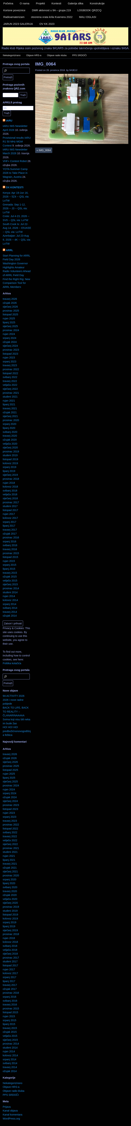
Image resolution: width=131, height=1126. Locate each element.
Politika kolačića (12, 663)
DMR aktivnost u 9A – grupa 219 (51, 10)
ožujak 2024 (10, 342)
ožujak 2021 (10, 412)
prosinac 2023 (11, 349)
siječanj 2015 (10, 584)
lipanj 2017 (9, 525)
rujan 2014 (9, 596)
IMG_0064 (45, 64)
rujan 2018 (9, 482)
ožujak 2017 (10, 533)
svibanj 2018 (10, 490)
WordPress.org (11, 1118)
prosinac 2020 (11, 420)
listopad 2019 (10, 459)
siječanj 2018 (10, 498)
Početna (8, 3)
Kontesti (56, 3)
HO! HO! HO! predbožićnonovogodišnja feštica (17, 731)
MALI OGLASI (87, 16)
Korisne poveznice (14, 10)
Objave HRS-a (33, 55)
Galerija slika (75, 3)
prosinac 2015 (11, 553)
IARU (9, 120)
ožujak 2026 (10, 302)
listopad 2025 (10, 314)
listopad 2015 (10, 557)
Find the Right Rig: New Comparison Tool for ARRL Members (16, 283)
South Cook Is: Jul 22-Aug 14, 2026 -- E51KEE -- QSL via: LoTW (17, 228)
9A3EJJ (73, 70)
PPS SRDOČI (79, 55)
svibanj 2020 (10, 431)
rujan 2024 (9, 334)
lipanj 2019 (9, 471)
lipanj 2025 (9, 322)
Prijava (7, 1106)
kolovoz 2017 (10, 517)
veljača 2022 (10, 384)
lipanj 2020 (9, 428)
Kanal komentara (12, 1114)
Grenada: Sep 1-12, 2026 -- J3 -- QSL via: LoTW (15, 208)
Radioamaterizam (14, 16)
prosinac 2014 (11, 588)
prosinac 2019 (11, 451)
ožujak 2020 (10, 439)
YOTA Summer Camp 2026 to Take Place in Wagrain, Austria (15, 173)
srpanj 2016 (9, 541)
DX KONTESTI (14, 187)
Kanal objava (10, 1110)
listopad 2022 (10, 373)
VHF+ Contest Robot (15, 161)
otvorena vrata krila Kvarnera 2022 (51, 16)
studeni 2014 (10, 592)
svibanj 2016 (10, 545)
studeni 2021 (10, 396)
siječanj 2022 (10, 388)
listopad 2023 (10, 353)
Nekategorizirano (12, 55)
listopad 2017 (10, 510)
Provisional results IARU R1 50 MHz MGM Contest (17, 141)
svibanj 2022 (10, 377)
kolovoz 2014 (10, 600)
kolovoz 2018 (10, 486)
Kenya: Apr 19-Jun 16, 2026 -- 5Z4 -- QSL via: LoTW (16, 196)
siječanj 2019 (10, 474)
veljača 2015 (10, 580)
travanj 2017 (10, 529)
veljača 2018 (10, 494)
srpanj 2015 (9, 564)
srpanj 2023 (9, 361)
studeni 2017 (10, 506)
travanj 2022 (10, 381)
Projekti (40, 3)
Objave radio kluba (56, 55)
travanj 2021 (10, 408)
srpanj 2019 (9, 467)
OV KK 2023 (46, 23)
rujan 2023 (9, 357)
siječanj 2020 (10, 447)
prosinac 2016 (11, 537)
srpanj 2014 (9, 604)
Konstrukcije (97, 3)
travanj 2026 (10, 298)
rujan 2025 (9, 318)
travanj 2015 (10, 572)
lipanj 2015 (9, 568)
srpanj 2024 (9, 338)
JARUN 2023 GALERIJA (18, 23)
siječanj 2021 (10, 416)
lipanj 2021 (9, 404)
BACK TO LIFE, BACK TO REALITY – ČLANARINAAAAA (16, 711)
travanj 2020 (10, 435)
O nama (24, 3)
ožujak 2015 (10, 576)
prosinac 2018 (11, 478)
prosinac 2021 (11, 392)
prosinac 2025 (11, 310)
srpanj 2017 (9, 521)
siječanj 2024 (10, 345)
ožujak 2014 (10, 615)
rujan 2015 (9, 561)
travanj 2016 (10, 549)
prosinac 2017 (11, 502)
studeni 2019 (10, 455)
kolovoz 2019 (10, 463)
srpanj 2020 (9, 424)
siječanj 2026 (10, 306)
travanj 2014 (10, 611)
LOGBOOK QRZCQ (89, 10)
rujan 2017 (9, 513)
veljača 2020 (10, 443)
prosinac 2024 (11, 330)
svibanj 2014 (10, 607)
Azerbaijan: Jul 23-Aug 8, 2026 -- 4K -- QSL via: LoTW (17, 239)
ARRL (9, 250)
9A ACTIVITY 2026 (14, 695)
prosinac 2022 (11, 369)
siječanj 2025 (10, 326)
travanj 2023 (10, 365)
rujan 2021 (9, 400)
